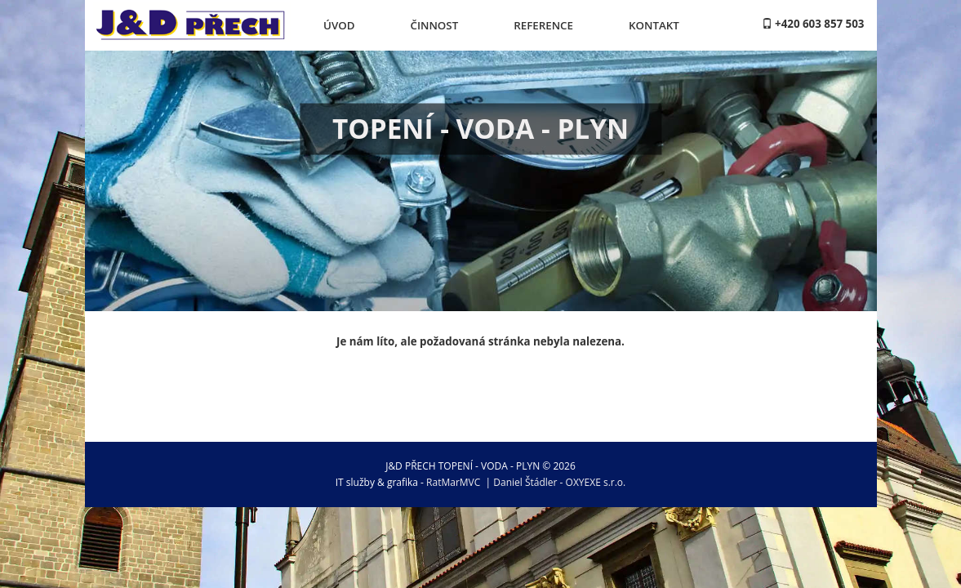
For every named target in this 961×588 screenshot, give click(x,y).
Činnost (434, 25)
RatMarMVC (453, 482)
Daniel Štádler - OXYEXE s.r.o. (559, 482)
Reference (543, 25)
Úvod (338, 25)
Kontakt (654, 25)
